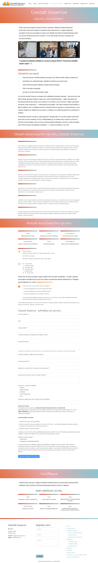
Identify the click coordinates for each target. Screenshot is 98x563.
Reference (76, 3)
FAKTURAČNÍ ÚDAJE (23, 341)
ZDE (30, 64)
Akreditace (67, 3)
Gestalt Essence (72, 535)
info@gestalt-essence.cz (44, 282)
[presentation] (47, 553)
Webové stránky (23, 389)
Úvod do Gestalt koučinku (75, 532)
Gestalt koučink (43, 3)
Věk (19, 321)
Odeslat (39, 556)
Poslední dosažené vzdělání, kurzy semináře (31, 354)
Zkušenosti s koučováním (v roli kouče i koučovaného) (33, 368)
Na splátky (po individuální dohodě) (28, 441)
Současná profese (23, 361)
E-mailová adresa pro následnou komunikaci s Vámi (33, 335)
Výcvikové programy (56, 3)
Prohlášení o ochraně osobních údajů (77, 555)
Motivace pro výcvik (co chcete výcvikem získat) (32, 375)
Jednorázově (22, 439)
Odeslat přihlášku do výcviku (28, 456)
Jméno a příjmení (23, 314)
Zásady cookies (71, 552)
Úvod (30, 3)
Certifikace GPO (72, 541)
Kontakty (92, 3)
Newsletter (84, 3)
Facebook (21, 392)
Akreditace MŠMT (73, 544)
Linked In (21, 387)
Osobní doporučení (24, 394)
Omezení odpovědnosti (73, 557)
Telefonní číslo (22, 328)
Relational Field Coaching (75, 537)
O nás (35, 3)
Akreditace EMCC (73, 546)
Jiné (20, 396)
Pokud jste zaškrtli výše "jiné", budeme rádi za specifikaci (34, 399)
